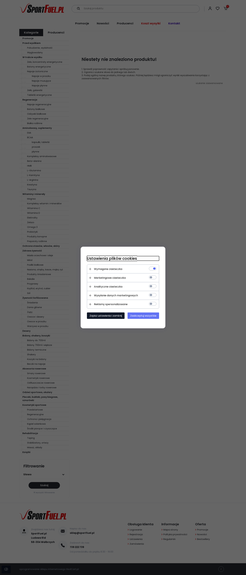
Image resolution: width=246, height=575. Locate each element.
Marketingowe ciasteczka (110, 278)
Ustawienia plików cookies (112, 258)
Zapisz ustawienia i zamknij (106, 316)
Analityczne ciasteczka (108, 286)
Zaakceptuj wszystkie (143, 316)
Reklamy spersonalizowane (111, 304)
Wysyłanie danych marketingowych (116, 295)
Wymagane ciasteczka (108, 269)
